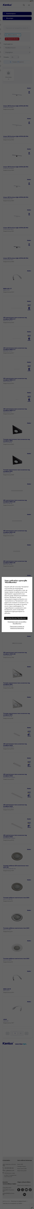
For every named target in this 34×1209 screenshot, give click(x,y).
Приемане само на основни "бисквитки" (17, 622)
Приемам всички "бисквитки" (15, 618)
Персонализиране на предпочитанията (17, 627)
